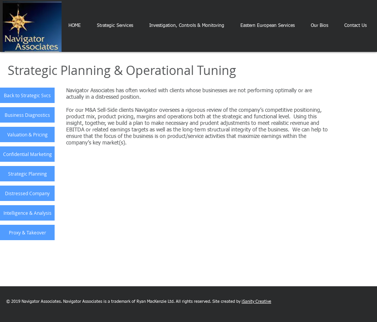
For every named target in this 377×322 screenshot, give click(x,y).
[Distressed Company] (27, 193)
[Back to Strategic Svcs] (27, 95)
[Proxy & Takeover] (27, 232)
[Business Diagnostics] (27, 115)
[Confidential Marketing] (27, 154)
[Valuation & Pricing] (27, 134)
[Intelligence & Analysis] (27, 213)
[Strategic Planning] (27, 173)
